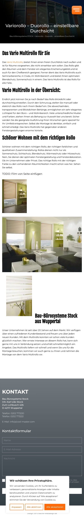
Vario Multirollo (15, 62)
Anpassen (17, 507)
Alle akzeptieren (54, 507)
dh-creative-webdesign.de (45, 513)
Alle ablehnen (34, 507)
